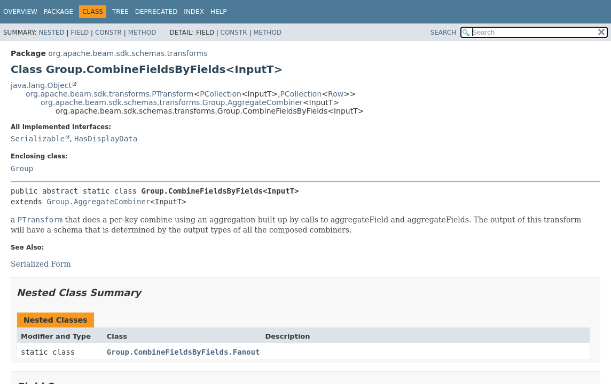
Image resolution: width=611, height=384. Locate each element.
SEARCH (443, 32)
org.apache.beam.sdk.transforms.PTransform (109, 94)
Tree (120, 11)
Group (22, 168)
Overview (20, 11)
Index (194, 11)
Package (58, 11)
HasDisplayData (105, 138)
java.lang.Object (41, 85)
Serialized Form (41, 264)
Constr (108, 32)
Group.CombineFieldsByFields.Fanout (183, 352)
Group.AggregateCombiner (98, 201)
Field (79, 32)
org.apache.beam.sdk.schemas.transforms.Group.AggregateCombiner (172, 102)
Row (335, 94)
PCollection (220, 94)
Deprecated (156, 11)
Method (142, 32)
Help (218, 11)
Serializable (38, 138)
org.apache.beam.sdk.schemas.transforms (127, 53)
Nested (51, 32)
